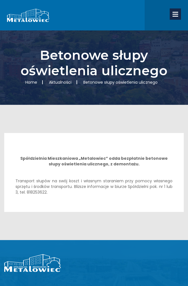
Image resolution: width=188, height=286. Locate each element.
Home (31, 82)
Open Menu (175, 14)
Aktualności (60, 82)
